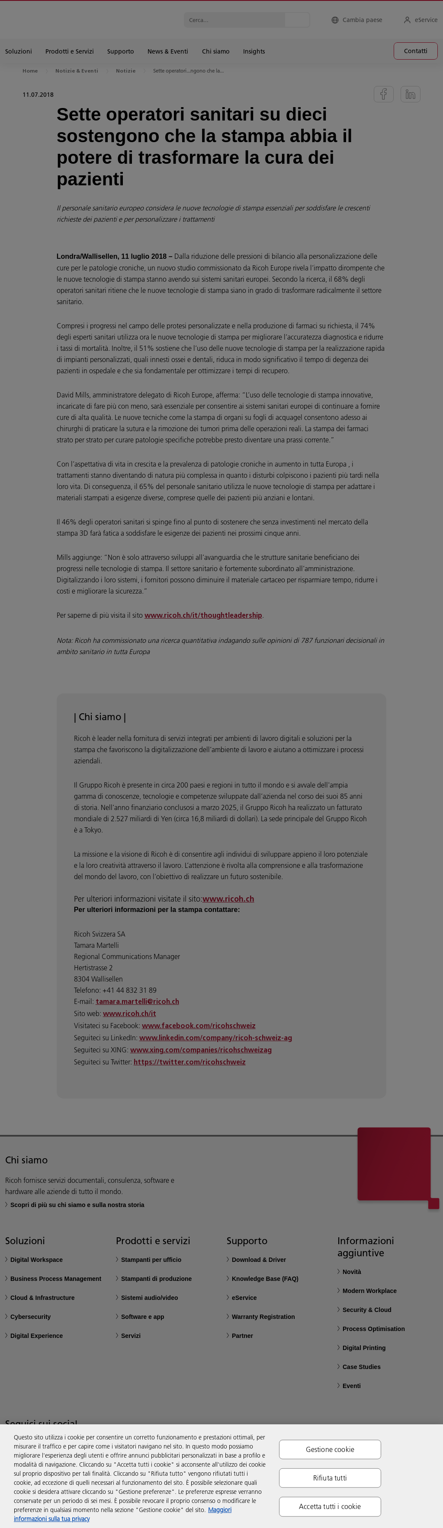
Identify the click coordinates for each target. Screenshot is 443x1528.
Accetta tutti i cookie (330, 1506)
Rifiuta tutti (330, 1478)
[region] (221, 1476)
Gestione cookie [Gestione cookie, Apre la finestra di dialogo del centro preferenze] (330, 1449)
